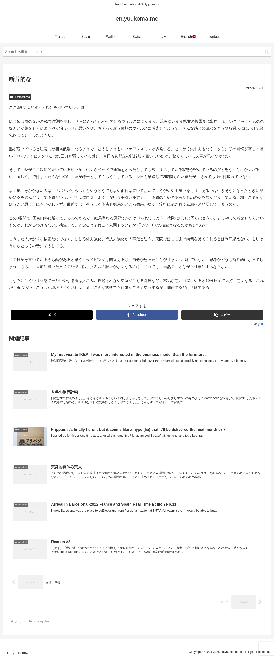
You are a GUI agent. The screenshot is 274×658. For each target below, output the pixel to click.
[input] (137, 52)
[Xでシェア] (52, 315)
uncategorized (20, 97)
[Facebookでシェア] (137, 315)
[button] (267, 51)
